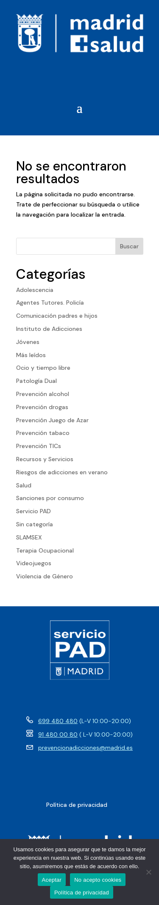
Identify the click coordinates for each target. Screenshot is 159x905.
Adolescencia (34, 290)
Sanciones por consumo (50, 498)
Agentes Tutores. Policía (50, 302)
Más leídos (31, 355)
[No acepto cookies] (148, 872)
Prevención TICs (38, 446)
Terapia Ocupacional (45, 550)
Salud (23, 485)
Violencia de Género (44, 576)
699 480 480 (58, 721)
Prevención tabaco (43, 433)
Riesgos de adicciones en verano (62, 472)
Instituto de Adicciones (49, 329)
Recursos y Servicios (44, 459)
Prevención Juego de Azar (52, 420)
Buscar (129, 246)
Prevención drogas (42, 407)
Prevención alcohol (42, 394)
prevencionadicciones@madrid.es (85, 747)
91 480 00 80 (58, 734)
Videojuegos (33, 563)
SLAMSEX (29, 537)
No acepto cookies (97, 880)
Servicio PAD (33, 511)
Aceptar (52, 880)
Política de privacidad (81, 892)
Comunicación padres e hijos (57, 315)
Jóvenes (27, 342)
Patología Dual (36, 381)
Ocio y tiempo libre (43, 367)
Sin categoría (34, 524)
